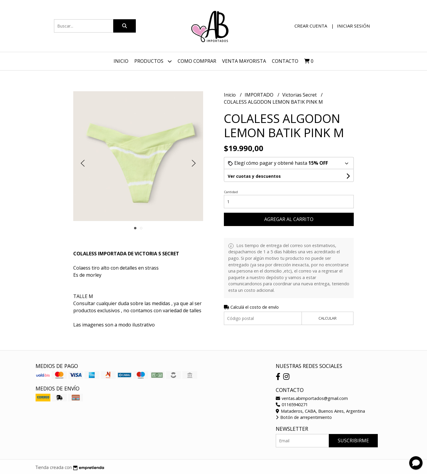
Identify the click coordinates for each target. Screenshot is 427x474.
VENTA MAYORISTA (244, 61)
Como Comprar (197, 61)
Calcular (327, 318)
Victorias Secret (300, 95)
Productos (153, 61)
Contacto (285, 61)
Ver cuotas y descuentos (254, 176)
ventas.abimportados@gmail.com (312, 398)
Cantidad (231, 192)
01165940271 (292, 404)
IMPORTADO (260, 95)
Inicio (121, 61)
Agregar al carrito (288, 219)
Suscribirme (353, 440)
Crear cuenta (310, 26)
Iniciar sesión (353, 26)
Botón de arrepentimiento (304, 417)
